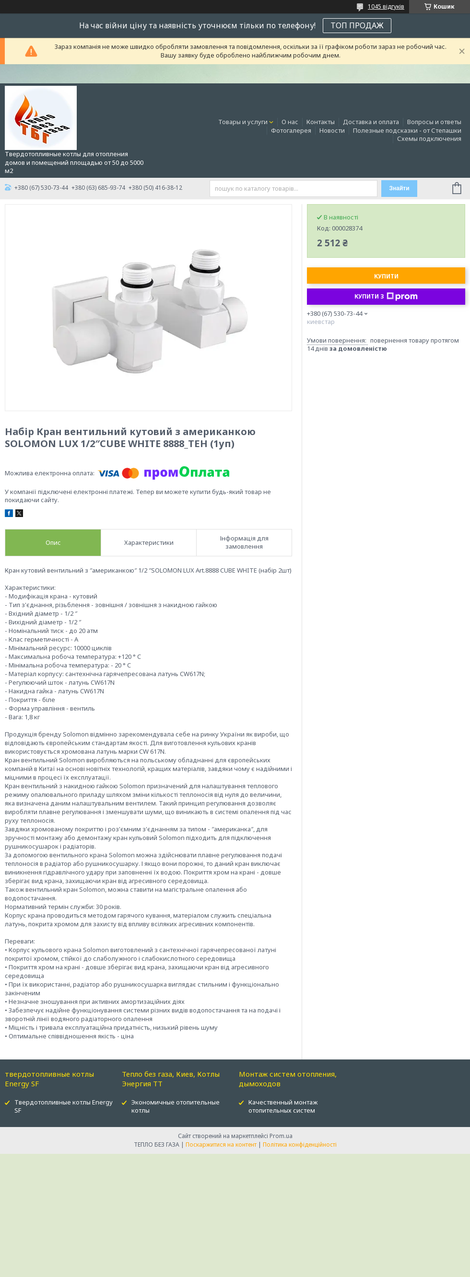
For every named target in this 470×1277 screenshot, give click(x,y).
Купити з (386, 296)
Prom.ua (281, 1136)
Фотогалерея (291, 130)
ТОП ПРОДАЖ (357, 25)
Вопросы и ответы (434, 121)
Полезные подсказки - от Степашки (407, 130)
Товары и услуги (243, 121)
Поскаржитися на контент (221, 1144)
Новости (332, 130)
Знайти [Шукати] (399, 188)
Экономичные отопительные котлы (175, 1106)
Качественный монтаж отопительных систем (282, 1106)
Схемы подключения (429, 138)
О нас (290, 121)
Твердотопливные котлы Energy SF (63, 1106)
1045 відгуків (386, 6)
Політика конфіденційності (300, 1144)
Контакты (320, 121)
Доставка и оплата (371, 121)
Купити (386, 276)
